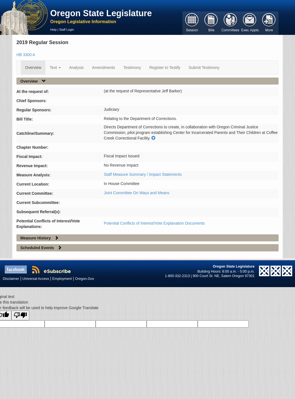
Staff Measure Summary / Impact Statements (143, 174)
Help (53, 29)
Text (55, 67)
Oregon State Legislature (101, 13)
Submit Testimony (204, 67)
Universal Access (35, 279)
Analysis (76, 67)
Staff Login (66, 29)
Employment (62, 279)
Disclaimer (11, 279)
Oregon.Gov (84, 279)
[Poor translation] (20, 315)
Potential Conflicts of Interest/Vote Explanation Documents (154, 223)
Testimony (132, 67)
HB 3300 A (25, 54)
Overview (33, 67)
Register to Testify (164, 67)
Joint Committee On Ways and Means (136, 193)
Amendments (103, 67)
